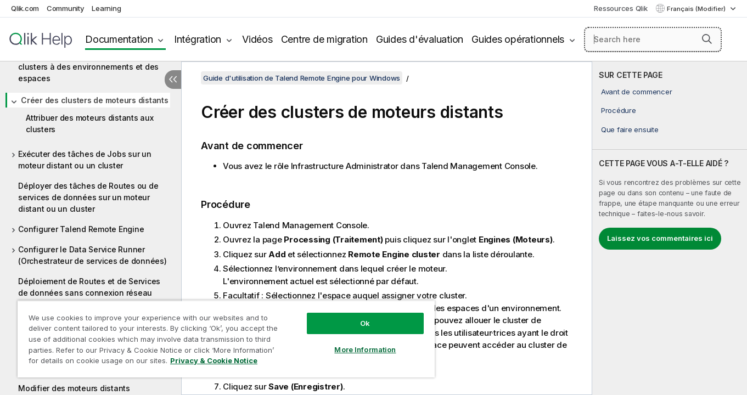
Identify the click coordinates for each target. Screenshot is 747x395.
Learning (106, 8)
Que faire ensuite (630, 129)
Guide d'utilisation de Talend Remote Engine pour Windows (301, 78)
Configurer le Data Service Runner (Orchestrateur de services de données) (92, 255)
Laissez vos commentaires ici (660, 238)
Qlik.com (25, 8)
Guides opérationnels (517, 39)
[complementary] (669, 228)
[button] (707, 38)
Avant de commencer (636, 91)
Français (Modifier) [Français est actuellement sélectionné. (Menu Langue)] (697, 9)
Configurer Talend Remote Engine (81, 229)
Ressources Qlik (620, 8)
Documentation (119, 39)
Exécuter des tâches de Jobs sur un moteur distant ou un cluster (84, 159)
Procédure (618, 110)
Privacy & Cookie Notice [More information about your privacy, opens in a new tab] (213, 360)
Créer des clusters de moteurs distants (95, 100)
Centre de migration (324, 39)
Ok (365, 323)
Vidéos (257, 39)
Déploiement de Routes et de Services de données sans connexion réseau (89, 286)
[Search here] (653, 39)
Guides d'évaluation (419, 39)
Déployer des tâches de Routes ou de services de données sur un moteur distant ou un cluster (88, 197)
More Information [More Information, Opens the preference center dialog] (365, 349)
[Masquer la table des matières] (173, 79)
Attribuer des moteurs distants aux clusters (90, 123)
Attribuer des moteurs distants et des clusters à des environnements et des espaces (88, 66)
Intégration (197, 39)
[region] (226, 338)
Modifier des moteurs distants (74, 388)
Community (66, 8)
